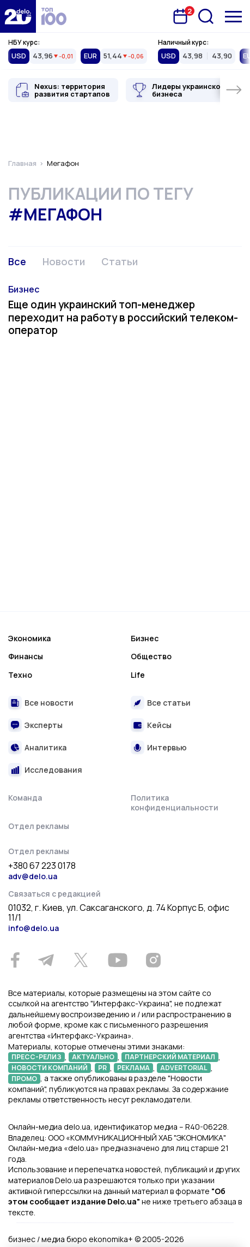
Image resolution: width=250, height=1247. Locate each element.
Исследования (53, 770)
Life (138, 675)
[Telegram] (46, 960)
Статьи (119, 261)
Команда (25, 797)
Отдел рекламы (38, 826)
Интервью (167, 747)
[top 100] (54, 16)
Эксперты (44, 725)
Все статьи (169, 703)
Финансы (25, 656)
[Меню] (233, 17)
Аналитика (45, 747)
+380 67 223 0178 (42, 866)
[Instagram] (153, 960)
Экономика (29, 638)
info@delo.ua (33, 928)
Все (17, 261)
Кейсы (159, 725)
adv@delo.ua (32, 876)
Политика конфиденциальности (174, 802)
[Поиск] (206, 16)
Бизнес (23, 289)
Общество (151, 656)
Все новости (49, 703)
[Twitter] (81, 960)
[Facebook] (15, 960)
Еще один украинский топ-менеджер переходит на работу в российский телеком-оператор (123, 317)
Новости (63, 261)
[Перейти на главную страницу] (18, 16)
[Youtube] (117, 960)
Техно (20, 675)
